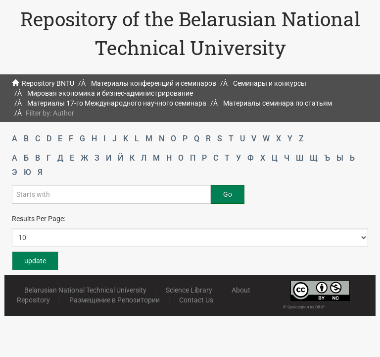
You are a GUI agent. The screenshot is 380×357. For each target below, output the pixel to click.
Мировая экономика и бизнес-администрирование (110, 93)
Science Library (189, 290)
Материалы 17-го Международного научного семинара (116, 103)
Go (227, 194)
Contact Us (196, 300)
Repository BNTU (48, 83)
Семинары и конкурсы (269, 83)
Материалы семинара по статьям (277, 103)
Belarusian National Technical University (85, 290)
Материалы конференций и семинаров (153, 83)
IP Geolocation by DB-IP (304, 307)
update (35, 261)
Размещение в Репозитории (114, 300)
